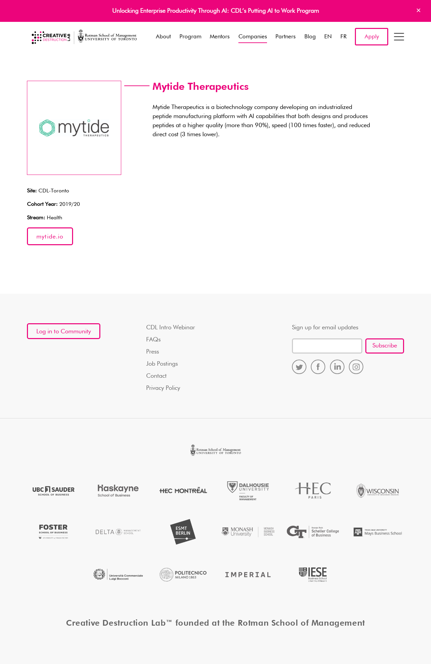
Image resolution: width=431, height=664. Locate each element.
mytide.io (49, 237)
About (163, 37)
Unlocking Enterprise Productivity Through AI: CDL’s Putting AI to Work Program (215, 11)
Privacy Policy (163, 388)
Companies (252, 37)
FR (343, 37)
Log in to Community (63, 332)
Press (152, 352)
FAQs (153, 340)
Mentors (220, 37)
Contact (156, 376)
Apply (372, 37)
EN (328, 37)
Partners (285, 37)
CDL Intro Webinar (170, 328)
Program (190, 37)
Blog (310, 37)
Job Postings (162, 364)
